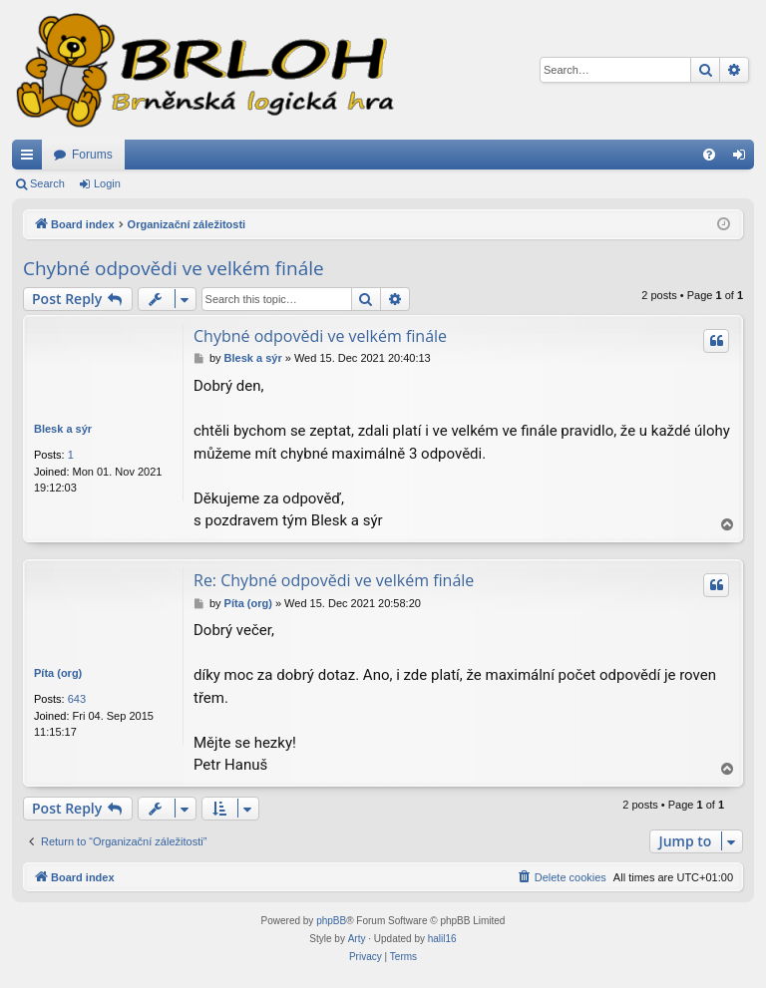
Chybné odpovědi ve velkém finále (173, 268)
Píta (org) (58, 673)
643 (77, 699)
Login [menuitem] (743, 158)
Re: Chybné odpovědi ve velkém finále (333, 580)
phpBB (331, 920)
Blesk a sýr (63, 429)
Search (47, 183)
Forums (92, 155)
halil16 (442, 938)
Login (107, 183)
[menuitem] (709, 154)
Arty (357, 938)
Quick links (31, 158)
